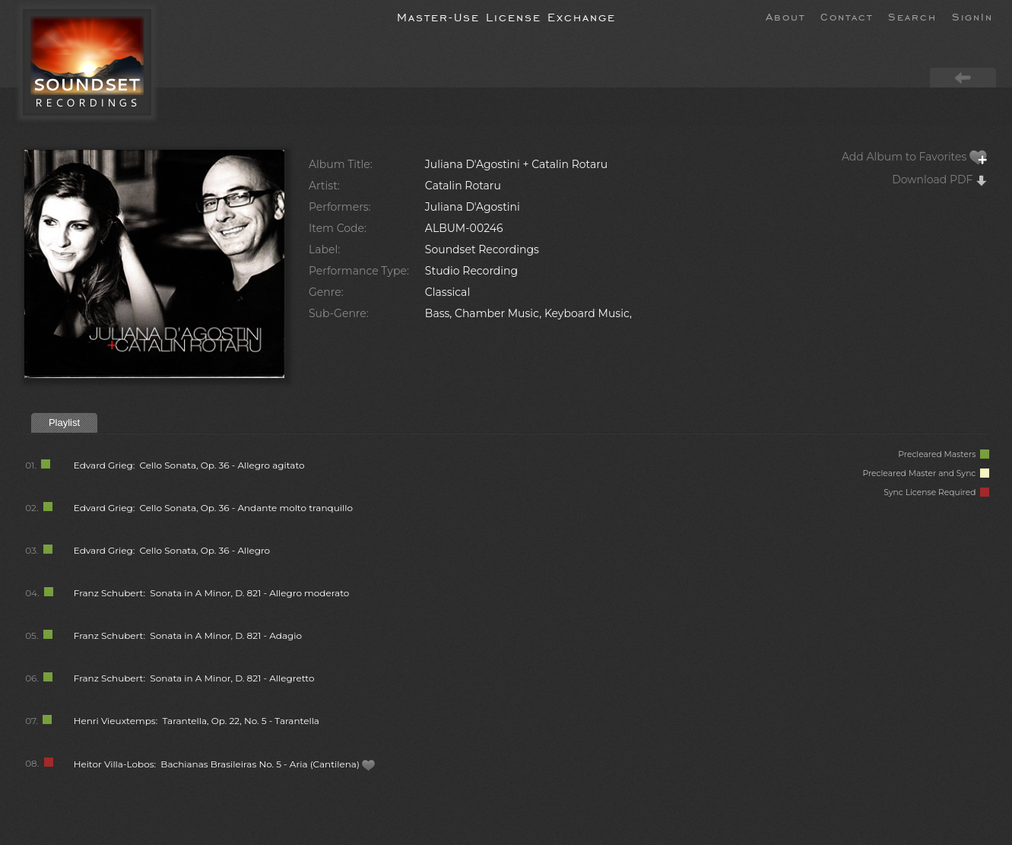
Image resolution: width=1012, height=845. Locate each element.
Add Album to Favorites (915, 157)
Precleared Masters (943, 454)
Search (912, 16)
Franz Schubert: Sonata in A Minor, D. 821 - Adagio (188, 635)
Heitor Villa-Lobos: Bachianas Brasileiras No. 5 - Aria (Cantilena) (225, 764)
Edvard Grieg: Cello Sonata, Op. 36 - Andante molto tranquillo (213, 507)
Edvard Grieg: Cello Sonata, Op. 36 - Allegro (172, 550)
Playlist (64, 422)
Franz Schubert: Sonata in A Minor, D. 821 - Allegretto (194, 678)
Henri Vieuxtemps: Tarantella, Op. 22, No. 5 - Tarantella (196, 720)
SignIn (972, 16)
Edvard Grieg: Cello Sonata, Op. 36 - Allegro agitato (189, 465)
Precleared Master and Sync (925, 473)
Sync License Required (936, 492)
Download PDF (940, 179)
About (785, 16)
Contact (846, 16)
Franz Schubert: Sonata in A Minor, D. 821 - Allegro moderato (212, 593)
